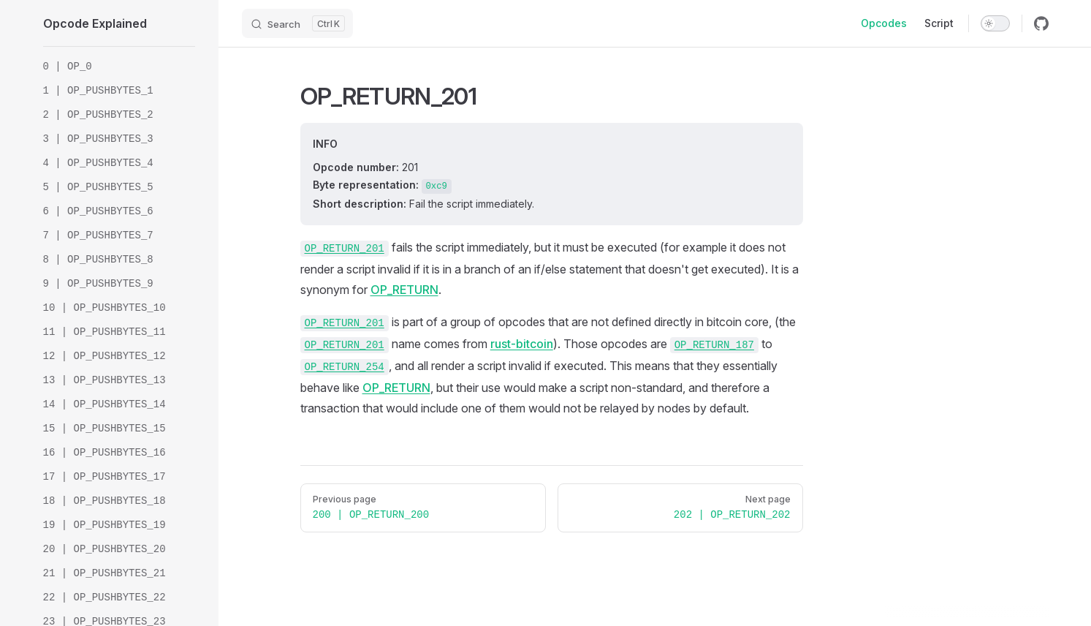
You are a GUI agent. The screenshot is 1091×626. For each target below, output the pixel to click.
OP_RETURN (404, 289)
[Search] (297, 23)
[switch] (995, 23)
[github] (1041, 23)
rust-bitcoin (521, 343)
